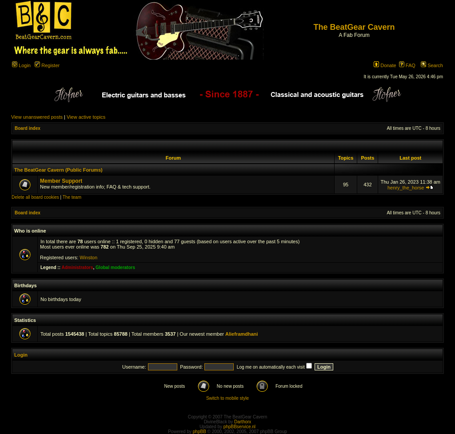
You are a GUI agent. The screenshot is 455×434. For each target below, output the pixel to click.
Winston (88, 257)
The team (72, 197)
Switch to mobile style (227, 398)
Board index (27, 128)
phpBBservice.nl (239, 426)
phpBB (199, 431)
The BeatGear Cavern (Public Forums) (58, 170)
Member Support (61, 181)
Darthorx (242, 421)
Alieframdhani (241, 334)
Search (432, 65)
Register (47, 65)
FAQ (407, 65)
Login (21, 65)
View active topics (86, 117)
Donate (385, 65)
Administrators (77, 267)
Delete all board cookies (35, 197)
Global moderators (115, 267)
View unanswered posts (37, 117)
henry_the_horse (405, 187)
